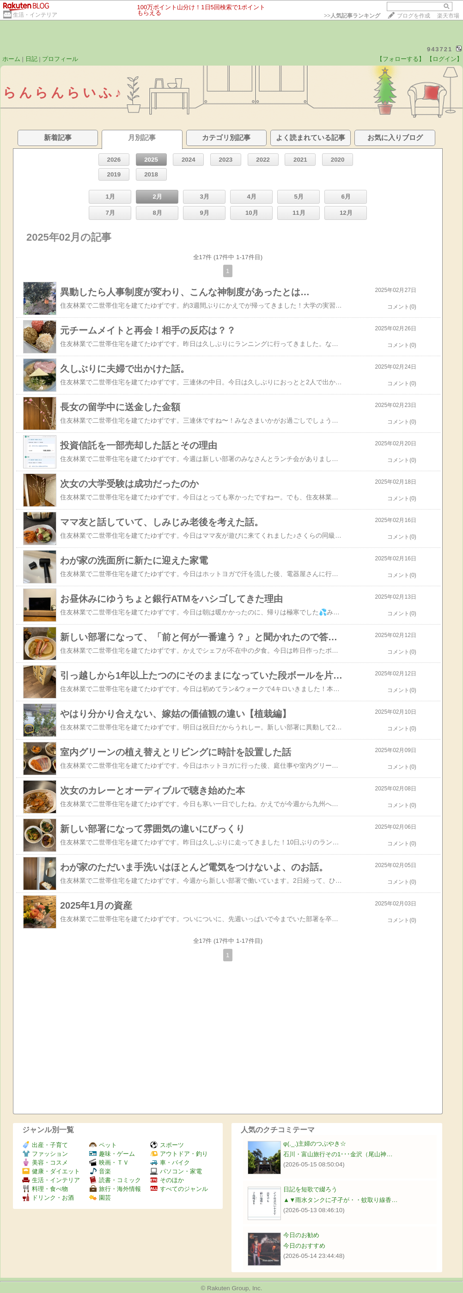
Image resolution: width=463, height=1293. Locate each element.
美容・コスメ (45, 1162)
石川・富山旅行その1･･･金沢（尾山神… (338, 1154)
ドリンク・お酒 (48, 1197)
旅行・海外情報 (115, 1188)
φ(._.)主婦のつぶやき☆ (314, 1143)
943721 (439, 49)
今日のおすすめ (304, 1245)
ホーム (11, 58)
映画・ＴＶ (109, 1162)
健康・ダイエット (51, 1171)
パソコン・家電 (176, 1171)
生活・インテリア (35, 15)
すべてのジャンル (179, 1188)
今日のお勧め (301, 1235)
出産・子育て (45, 1144)
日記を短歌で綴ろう (310, 1189)
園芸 (100, 1197)
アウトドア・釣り (179, 1153)
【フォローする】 (401, 58)
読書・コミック (115, 1180)
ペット (103, 1144)
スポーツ (167, 1144)
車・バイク (170, 1162)
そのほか (167, 1180)
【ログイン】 (444, 58)
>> (352, 15)
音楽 (100, 1171)
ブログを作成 (413, 15)
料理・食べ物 (45, 1188)
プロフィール (60, 58)
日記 (31, 58)
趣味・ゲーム (112, 1153)
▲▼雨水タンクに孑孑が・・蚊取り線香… (340, 1199)
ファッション (45, 1153)
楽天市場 (448, 15)
